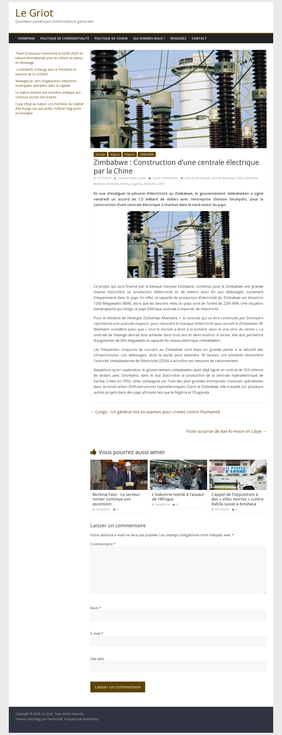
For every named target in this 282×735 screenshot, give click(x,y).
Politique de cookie (111, 38)
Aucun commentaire (163, 178)
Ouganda (136, 184)
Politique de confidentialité (64, 38)
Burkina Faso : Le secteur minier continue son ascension (116, 499)
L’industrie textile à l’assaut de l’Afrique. (178, 497)
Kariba (125, 184)
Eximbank (113, 184)
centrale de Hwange (197, 178)
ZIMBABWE (147, 154)
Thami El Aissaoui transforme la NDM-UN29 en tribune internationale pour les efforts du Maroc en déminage (49, 58)
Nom (95, 608)
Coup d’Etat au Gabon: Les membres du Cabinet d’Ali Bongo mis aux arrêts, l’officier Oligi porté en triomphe (49, 108)
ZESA (161, 184)
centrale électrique (223, 178)
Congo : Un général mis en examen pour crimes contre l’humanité (155, 411)
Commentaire (103, 544)
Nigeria (114, 154)
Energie (100, 154)
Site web (97, 658)
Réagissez (178, 38)
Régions (130, 154)
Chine (239, 178)
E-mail (96, 633)
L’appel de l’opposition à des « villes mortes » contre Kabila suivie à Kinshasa (237, 499)
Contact (199, 38)
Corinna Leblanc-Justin (132, 178)
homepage (26, 38)
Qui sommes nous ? (149, 38)
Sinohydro (150, 184)
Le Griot (34, 12)
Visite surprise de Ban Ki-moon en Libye (226, 431)
